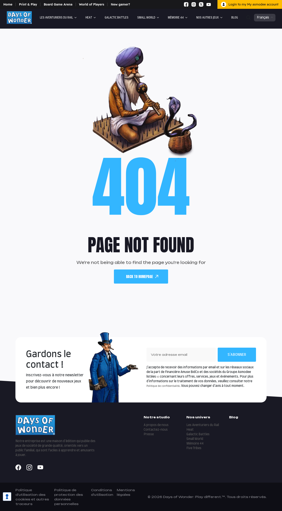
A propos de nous (156, 425)
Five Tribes (193, 448)
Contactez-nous (156, 429)
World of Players (91, 4)
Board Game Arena (58, 4)
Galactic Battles (116, 17)
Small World (146, 17)
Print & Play (28, 4)
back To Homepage (142, 276)
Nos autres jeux (207, 17)
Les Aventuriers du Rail (56, 17)
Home (7, 4)
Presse (149, 434)
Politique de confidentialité (163, 386)
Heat (88, 17)
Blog (234, 17)
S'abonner (237, 354)
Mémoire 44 (176, 17)
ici (158, 377)
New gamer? (120, 4)
